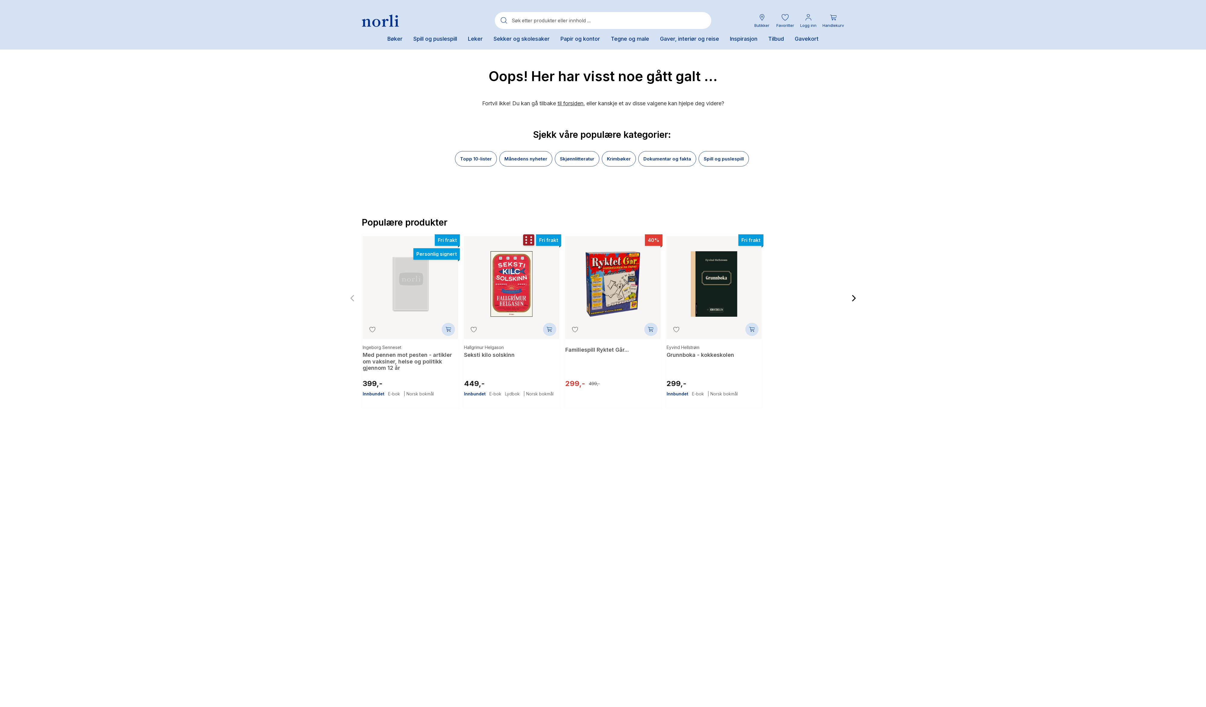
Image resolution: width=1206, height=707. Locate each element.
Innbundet (373, 388)
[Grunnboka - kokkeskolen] (714, 279)
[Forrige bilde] (352, 296)
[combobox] (603, 20)
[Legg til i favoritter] (372, 329)
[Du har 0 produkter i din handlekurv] (833, 20)
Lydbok (512, 388)
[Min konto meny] (808, 20)
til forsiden (570, 103)
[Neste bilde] (853, 296)
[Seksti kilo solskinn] (511, 279)
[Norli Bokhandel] (380, 20)
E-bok (394, 388)
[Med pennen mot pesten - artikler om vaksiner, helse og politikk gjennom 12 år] (410, 279)
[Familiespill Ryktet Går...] (613, 279)
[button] (785, 20)
